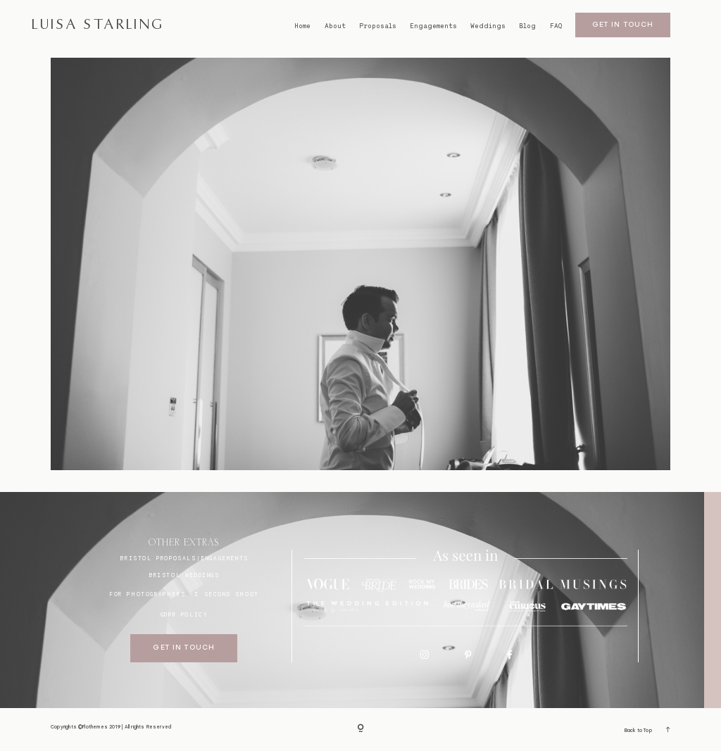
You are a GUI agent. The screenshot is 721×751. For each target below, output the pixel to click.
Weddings (488, 26)
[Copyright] (360, 729)
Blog (527, 26)
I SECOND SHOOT (226, 594)
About (335, 26)
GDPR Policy (184, 614)
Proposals (377, 26)
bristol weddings (184, 575)
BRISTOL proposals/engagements (184, 558)
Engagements (433, 26)
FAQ (556, 26)
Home (302, 26)
